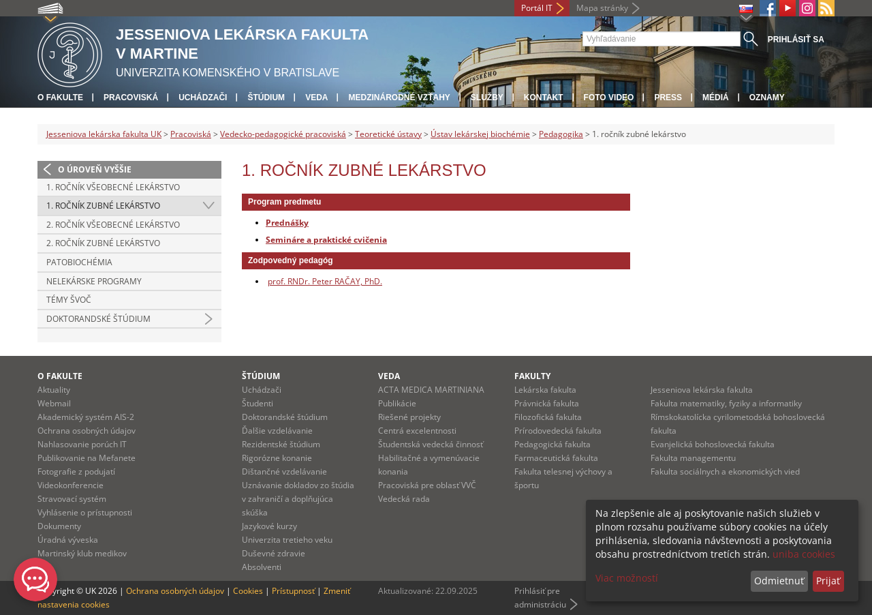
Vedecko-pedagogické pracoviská (283, 134)
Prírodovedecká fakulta (558, 430)
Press (668, 97)
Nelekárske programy (94, 281)
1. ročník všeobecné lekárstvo (113, 187)
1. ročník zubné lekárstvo (103, 205)
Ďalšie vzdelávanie (277, 430)
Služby (487, 97)
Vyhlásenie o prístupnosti (84, 512)
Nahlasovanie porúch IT (82, 444)
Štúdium (266, 97)
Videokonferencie (70, 485)
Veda (316, 97)
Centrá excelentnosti (417, 430)
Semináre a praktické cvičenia (326, 239)
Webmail (54, 403)
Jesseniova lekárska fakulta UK (103, 134)
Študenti (257, 403)
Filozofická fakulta (548, 417)
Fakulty (532, 376)
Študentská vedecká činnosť (430, 444)
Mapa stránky (602, 8)
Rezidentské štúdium (281, 444)
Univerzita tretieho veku (287, 539)
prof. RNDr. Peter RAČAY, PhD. (325, 281)
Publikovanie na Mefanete (86, 458)
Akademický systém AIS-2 (85, 417)
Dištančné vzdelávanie (284, 471)
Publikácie (397, 403)
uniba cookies (804, 554)
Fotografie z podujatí (76, 471)
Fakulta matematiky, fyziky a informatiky (726, 403)
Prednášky (287, 222)
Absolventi (261, 567)
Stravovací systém (71, 499)
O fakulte (60, 97)
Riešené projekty (409, 417)
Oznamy (767, 97)
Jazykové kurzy (269, 526)
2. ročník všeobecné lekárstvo (113, 224)
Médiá (715, 97)
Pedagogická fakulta (552, 444)
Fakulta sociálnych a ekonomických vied (725, 471)
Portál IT (536, 8)
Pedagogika (561, 134)
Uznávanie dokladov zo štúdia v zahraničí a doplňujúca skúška (298, 498)
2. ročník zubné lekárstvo (103, 243)
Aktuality (53, 389)
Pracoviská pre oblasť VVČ (427, 485)
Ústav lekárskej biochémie (480, 134)
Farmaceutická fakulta (556, 458)
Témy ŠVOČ (68, 299)
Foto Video (609, 97)
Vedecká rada (404, 499)
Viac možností (626, 577)
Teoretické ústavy (388, 134)
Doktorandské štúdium (98, 319)
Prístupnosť (293, 591)
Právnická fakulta (546, 403)
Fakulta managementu (693, 458)
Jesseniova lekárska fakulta (702, 389)
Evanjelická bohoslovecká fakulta (713, 444)
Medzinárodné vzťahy (399, 97)
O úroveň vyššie (94, 169)
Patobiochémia (79, 262)
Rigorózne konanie (277, 458)
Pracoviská (131, 97)
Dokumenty (59, 526)
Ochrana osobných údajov (86, 430)
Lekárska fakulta (545, 389)
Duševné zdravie (273, 553)
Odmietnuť (779, 580)
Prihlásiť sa (796, 39)
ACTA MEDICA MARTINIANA (431, 389)
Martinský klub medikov (82, 553)
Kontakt (543, 97)
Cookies (248, 591)
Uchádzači (202, 97)
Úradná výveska (67, 539)
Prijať (828, 580)
